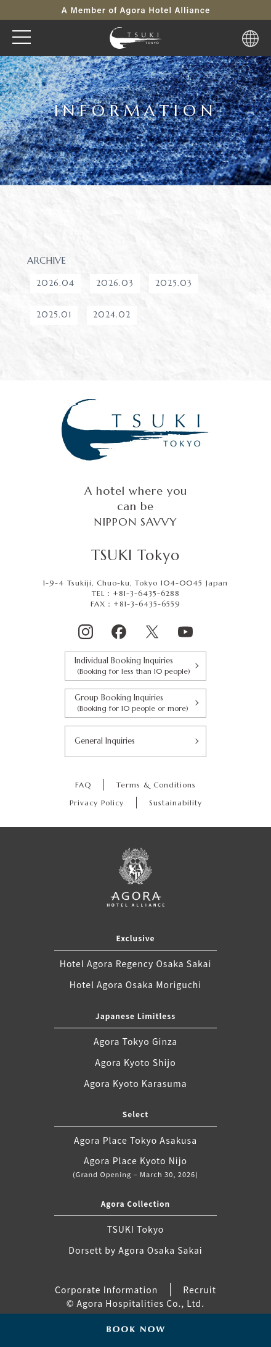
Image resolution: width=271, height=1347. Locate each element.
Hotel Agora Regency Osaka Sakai (136, 963)
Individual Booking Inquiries (135, 666)
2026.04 (55, 283)
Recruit (199, 1289)
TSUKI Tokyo (135, 1229)
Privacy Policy (97, 802)
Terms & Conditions (156, 784)
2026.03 (115, 283)
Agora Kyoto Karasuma (135, 1083)
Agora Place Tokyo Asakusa (135, 1140)
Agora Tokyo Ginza (135, 1041)
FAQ (83, 784)
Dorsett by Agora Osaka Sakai (135, 1250)
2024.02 (112, 314)
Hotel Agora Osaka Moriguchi (135, 984)
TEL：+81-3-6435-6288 (136, 593)
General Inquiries (105, 741)
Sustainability (175, 802)
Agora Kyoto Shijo (135, 1062)
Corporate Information (106, 1289)
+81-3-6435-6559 (146, 603)
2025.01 (53, 314)
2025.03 (173, 283)
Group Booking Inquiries (135, 703)
